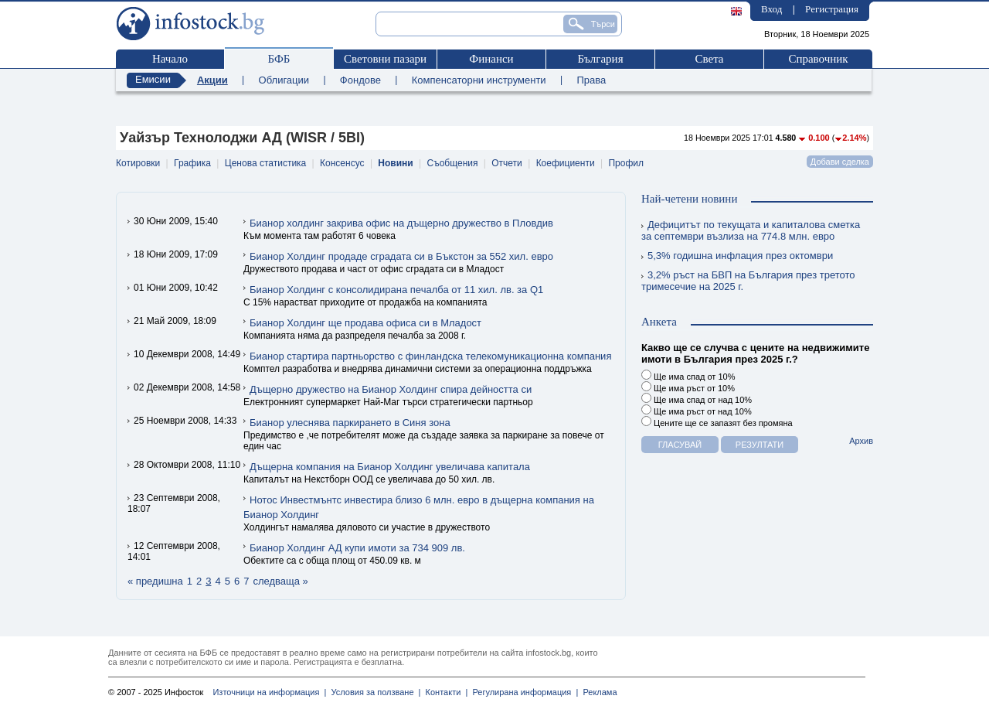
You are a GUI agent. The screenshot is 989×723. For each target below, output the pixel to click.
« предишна (155, 581)
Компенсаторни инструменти (479, 80)
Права (591, 80)
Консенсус (342, 163)
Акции (212, 80)
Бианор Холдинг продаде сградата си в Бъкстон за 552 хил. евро (401, 256)
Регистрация (831, 9)
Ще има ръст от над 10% (696, 410)
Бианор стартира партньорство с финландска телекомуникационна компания (430, 356)
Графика (192, 163)
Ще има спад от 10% (688, 375)
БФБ (279, 59)
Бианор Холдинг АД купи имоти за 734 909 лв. (357, 548)
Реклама (597, 692)
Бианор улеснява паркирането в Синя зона (350, 422)
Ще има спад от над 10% (696, 398)
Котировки (138, 163)
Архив (861, 440)
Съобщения (452, 163)
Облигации (284, 80)
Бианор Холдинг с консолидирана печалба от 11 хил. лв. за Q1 (396, 289)
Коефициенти (565, 163)
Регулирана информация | (522, 692)
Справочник (818, 59)
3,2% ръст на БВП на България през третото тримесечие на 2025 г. (748, 280)
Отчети (506, 163)
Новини (395, 163)
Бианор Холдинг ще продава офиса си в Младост (365, 323)
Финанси (491, 59)
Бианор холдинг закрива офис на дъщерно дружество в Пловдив (401, 223)
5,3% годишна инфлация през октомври (737, 255)
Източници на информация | (269, 692)
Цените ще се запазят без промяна (717, 422)
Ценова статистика (265, 163)
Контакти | (443, 692)
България (600, 59)
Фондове (360, 80)
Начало (170, 59)
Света (709, 59)
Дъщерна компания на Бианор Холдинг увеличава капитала (390, 466)
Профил (626, 163)
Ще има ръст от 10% (688, 387)
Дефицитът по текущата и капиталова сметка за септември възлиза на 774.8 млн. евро (750, 230)
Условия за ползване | (373, 692)
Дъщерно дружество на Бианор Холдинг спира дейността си (391, 389)
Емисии (153, 79)
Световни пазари (385, 59)
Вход (771, 9)
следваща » (280, 581)
